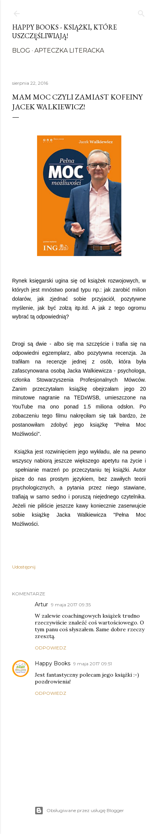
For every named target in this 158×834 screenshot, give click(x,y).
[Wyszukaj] (141, 12)
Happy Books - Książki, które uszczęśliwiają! (64, 31)
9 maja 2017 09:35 (71, 604)
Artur (41, 604)
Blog (21, 50)
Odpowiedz (50, 648)
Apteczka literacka (69, 50)
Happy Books (52, 663)
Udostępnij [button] (24, 567)
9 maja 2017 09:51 (92, 663)
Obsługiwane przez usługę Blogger (79, 810)
